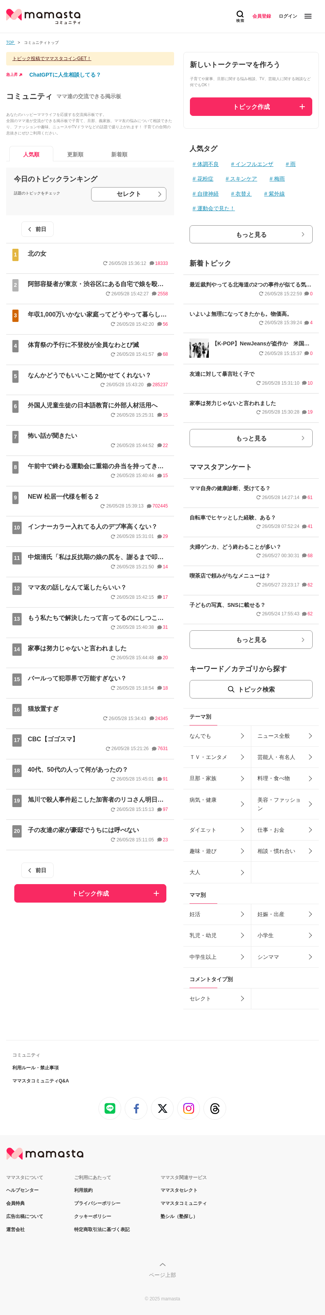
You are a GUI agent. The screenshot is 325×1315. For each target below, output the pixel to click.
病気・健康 (203, 800)
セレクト (129, 194)
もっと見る (251, 234)
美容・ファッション (279, 804)
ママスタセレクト (179, 1190)
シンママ (268, 957)
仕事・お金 (270, 830)
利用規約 (83, 1190)
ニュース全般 (273, 736)
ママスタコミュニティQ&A (40, 1081)
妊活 (195, 914)
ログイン (288, 16)
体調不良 (208, 164)
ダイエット (203, 830)
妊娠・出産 (270, 914)
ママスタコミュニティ (184, 1203)
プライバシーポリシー (97, 1203)
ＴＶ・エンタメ (208, 757)
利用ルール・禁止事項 (35, 1067)
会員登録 (261, 16)
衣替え (243, 194)
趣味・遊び (203, 851)
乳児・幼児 (203, 935)
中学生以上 (203, 957)
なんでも (200, 736)
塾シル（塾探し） (179, 1216)
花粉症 (205, 179)
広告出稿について (24, 1216)
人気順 (31, 154)
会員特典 (15, 1203)
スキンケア (243, 179)
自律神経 (208, 194)
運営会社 (15, 1229)
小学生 (265, 935)
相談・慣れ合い (276, 851)
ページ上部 (162, 1275)
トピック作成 (90, 893)
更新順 (75, 154)
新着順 (119, 154)
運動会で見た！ (216, 208)
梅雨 (279, 179)
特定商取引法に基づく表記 (102, 1229)
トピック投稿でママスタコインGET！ (51, 58)
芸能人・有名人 (276, 757)
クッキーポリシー (92, 1216)
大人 (195, 872)
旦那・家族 (203, 778)
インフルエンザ (254, 164)
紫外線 (277, 194)
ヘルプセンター (22, 1190)
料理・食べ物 (273, 778)
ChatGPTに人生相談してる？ (65, 75)
